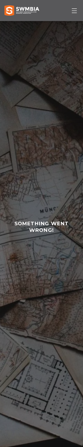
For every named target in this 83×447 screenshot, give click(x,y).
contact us (41, 250)
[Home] (21, 10)
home (39, 250)
